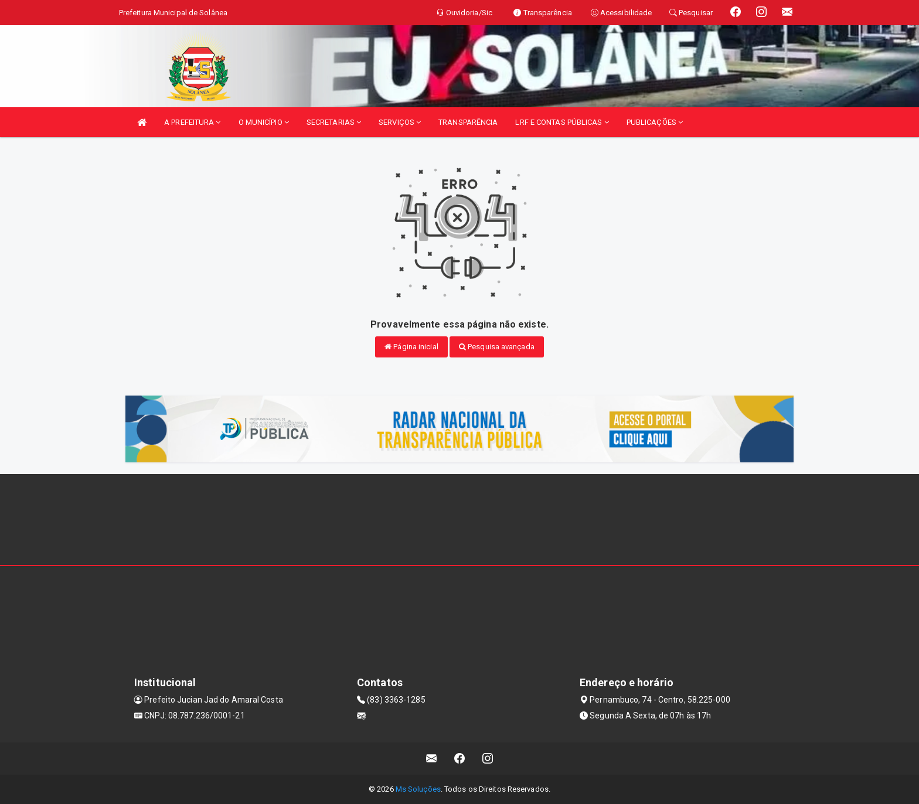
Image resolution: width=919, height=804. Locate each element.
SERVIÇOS (400, 122)
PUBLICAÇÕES (655, 122)
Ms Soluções (418, 789)
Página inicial (411, 346)
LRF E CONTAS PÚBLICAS (561, 122)
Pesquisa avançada (497, 346)
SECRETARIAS (334, 122)
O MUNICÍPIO (264, 122)
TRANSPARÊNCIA (468, 122)
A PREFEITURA (192, 122)
